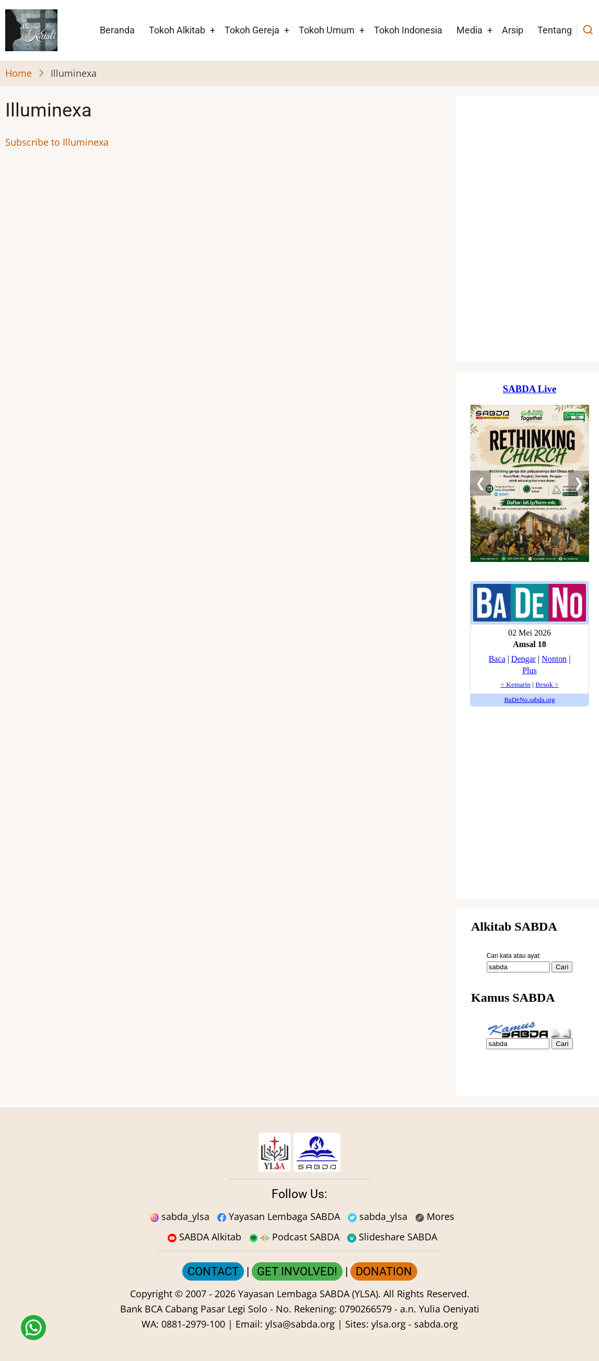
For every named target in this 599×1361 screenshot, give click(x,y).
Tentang (554, 30)
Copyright (151, 1293)
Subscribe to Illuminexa (57, 142)
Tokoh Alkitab (177, 30)
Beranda (117, 30)
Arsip (512, 30)
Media (469, 30)
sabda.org (436, 1324)
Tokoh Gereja (252, 30)
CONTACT (213, 1271)
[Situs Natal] (529, 228)
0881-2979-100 (193, 1324)
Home (18, 73)
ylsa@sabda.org (300, 1324)
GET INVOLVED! (297, 1271)
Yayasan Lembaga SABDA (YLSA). (309, 1293)
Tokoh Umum (327, 30)
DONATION (384, 1271)
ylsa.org (388, 1324)
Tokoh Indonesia (408, 30)
